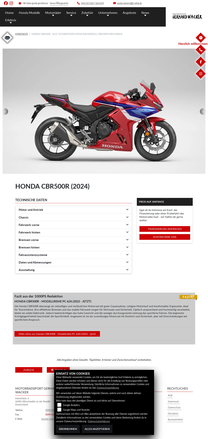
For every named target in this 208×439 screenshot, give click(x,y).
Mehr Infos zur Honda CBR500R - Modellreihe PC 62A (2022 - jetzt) (57, 333)
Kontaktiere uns (164, 236)
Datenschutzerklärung (108, 387)
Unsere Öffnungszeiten (59, 3)
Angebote (129, 13)
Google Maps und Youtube (76, 409)
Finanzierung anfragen (165, 228)
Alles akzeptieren (97, 428)
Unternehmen (107, 13)
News (145, 13)
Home (9, 13)
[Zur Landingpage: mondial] (7, 43)
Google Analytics (71, 405)
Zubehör (87, 13)
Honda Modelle (29, 13)
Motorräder (53, 13)
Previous (5, 111)
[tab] (73, 210)
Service (71, 13)
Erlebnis (10, 20)
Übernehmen (68, 428)
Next (203, 111)
